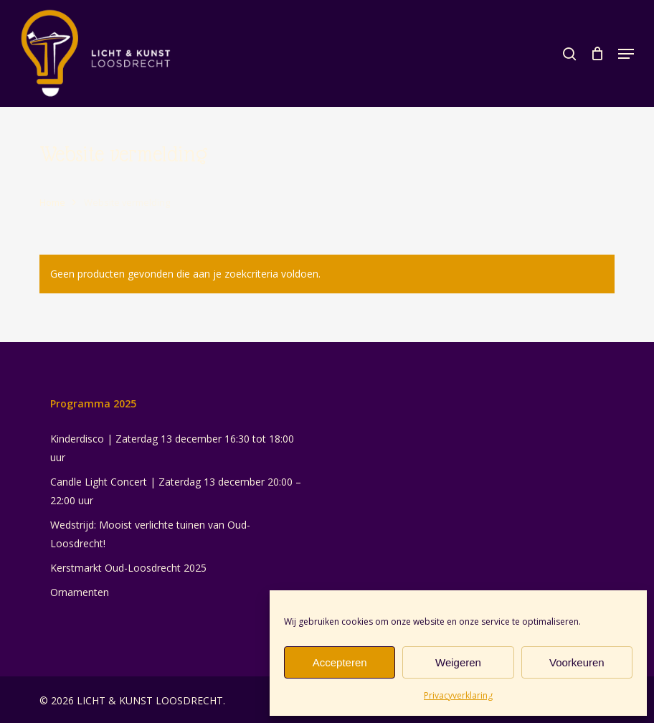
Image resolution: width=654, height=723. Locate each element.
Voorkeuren (577, 662)
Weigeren (458, 662)
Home (52, 202)
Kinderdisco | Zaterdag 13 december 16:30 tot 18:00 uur (172, 448)
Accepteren (340, 662)
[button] (626, 54)
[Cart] (597, 53)
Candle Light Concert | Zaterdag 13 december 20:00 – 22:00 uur (175, 491)
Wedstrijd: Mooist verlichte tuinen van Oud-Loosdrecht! (150, 534)
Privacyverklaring (458, 695)
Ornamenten (79, 592)
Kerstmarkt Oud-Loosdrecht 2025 (128, 568)
